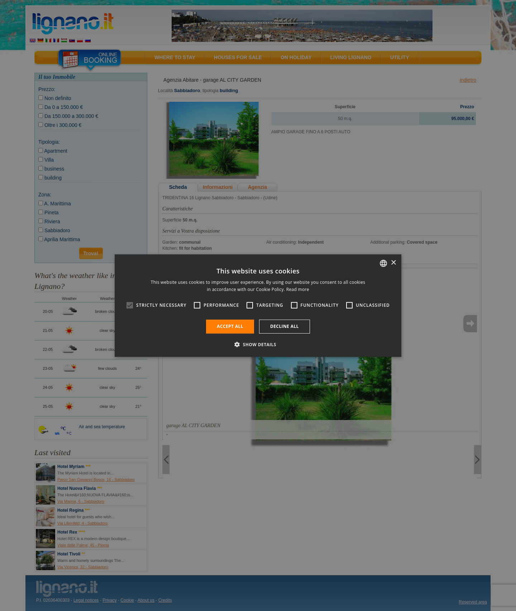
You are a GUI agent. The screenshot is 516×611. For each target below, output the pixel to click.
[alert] (258, 305)
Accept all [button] (230, 326)
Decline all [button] (284, 326)
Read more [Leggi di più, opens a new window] (297, 289)
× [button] (393, 263)
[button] (258, 344)
